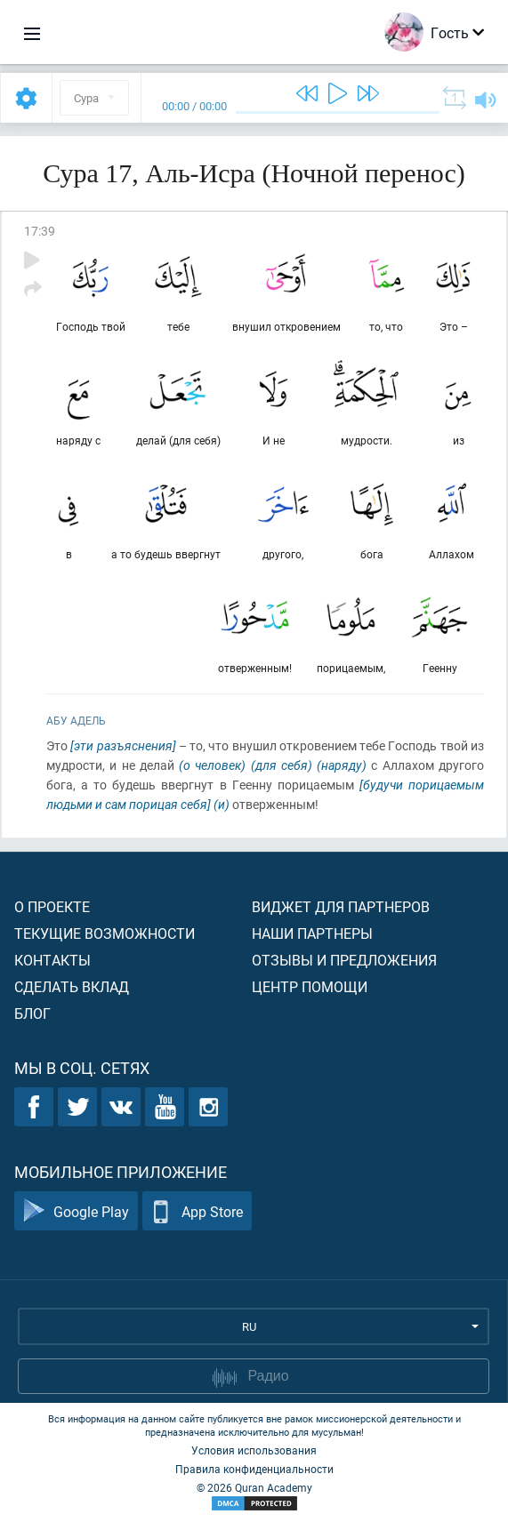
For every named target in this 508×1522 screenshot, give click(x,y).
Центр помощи (309, 986)
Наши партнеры (312, 933)
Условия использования (254, 1450)
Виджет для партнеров (341, 906)
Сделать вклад (71, 986)
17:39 (39, 230)
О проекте (52, 906)
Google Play (76, 1211)
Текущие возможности (104, 933)
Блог (32, 1013)
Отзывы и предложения (344, 959)
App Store (197, 1211)
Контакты (52, 959)
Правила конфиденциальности (254, 1469)
